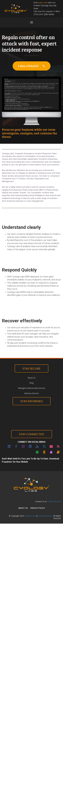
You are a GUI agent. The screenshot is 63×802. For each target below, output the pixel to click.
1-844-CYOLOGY (31, 66)
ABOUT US (23, 508)
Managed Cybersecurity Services (31, 388)
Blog (31, 383)
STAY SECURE (31, 368)
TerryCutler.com (45, 516)
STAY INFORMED (31, 401)
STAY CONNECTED (31, 434)
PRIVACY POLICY (37, 508)
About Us (31, 377)
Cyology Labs (30, 516)
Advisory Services (31, 393)
